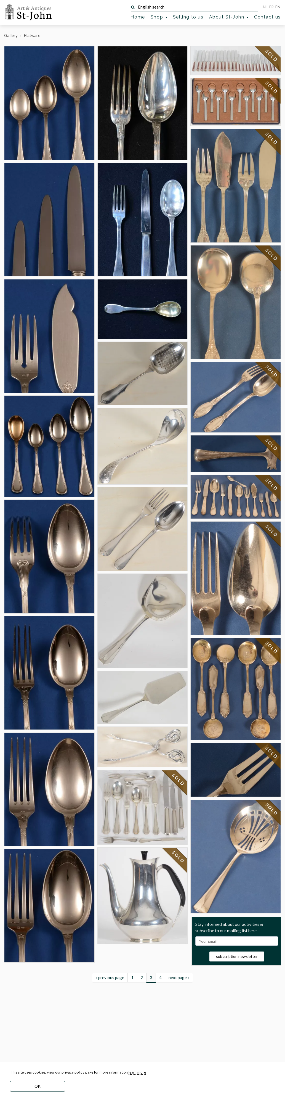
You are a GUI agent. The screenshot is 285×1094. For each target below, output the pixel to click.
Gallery (11, 35)
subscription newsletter (237, 958)
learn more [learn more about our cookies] (137, 1072)
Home (137, 17)
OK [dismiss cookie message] (37, 1086)
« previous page (109, 1048)
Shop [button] (159, 17)
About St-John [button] (229, 17)
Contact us (267, 17)
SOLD (179, 800)
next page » (179, 1048)
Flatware (32, 35)
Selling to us (188, 17)
